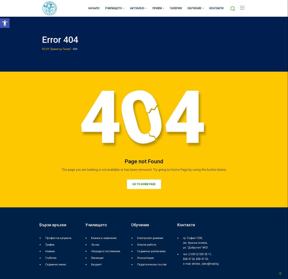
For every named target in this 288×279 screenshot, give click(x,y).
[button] (5, 23)
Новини (50, 251)
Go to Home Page (144, 184)
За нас (95, 244)
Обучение (194, 8)
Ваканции (97, 258)
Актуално (137, 8)
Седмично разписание (151, 251)
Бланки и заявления (103, 238)
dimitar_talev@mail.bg (205, 263)
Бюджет (96, 264)
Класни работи (146, 244)
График (50, 244)
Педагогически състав (151, 264)
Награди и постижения (105, 251)
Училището (113, 8)
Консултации (145, 258)
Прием (157, 8)
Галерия (176, 8)
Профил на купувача (58, 238)
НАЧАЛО (94, 8)
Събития (50, 258)
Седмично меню (55, 264)
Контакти (216, 8)
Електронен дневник (150, 238)
